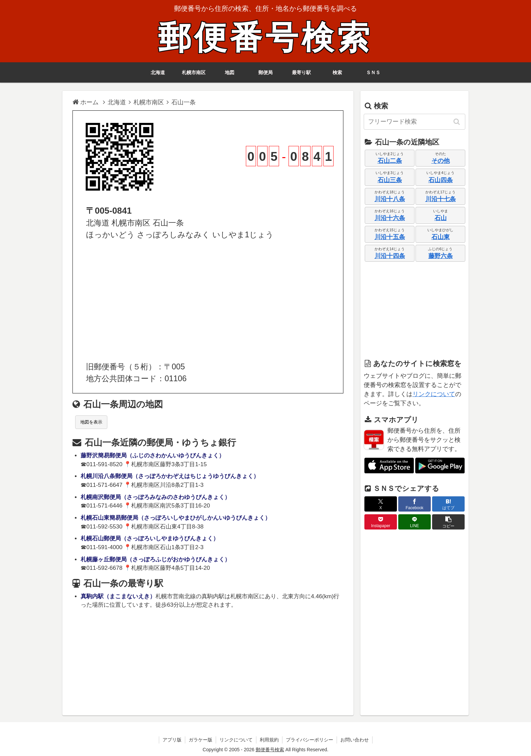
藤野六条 (440, 256)
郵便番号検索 (265, 38)
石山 (440, 218)
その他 (440, 160)
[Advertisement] (208, 301)
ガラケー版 (200, 739)
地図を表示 (91, 422)
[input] (414, 122)
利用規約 (269, 739)
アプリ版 (172, 739)
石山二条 (390, 160)
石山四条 (440, 180)
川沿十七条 (440, 199)
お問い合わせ (354, 739)
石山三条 (390, 180)
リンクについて (433, 394)
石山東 (440, 237)
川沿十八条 (390, 199)
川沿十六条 (390, 218)
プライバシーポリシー (309, 739)
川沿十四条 (390, 256)
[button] (457, 121)
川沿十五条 (390, 237)
